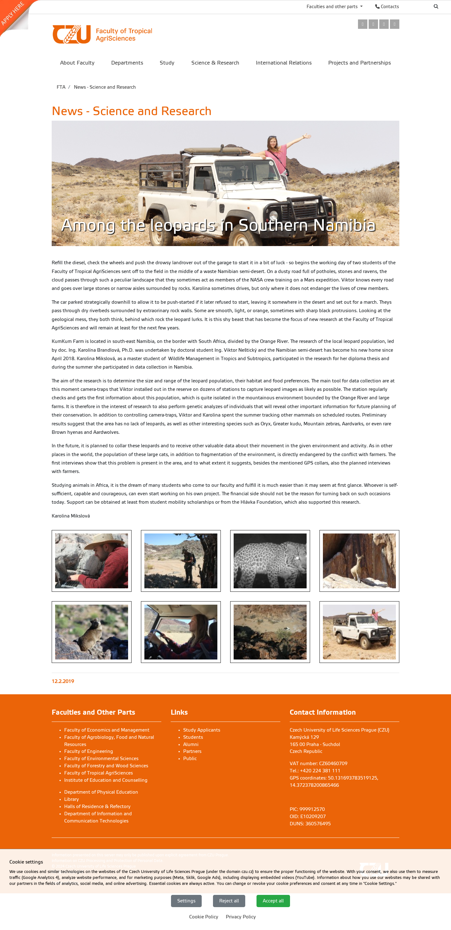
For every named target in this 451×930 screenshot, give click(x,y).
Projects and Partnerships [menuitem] (359, 63)
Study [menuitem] (167, 63)
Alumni (191, 744)
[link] (23, 18)
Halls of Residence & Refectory (97, 806)
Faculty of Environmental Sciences (101, 758)
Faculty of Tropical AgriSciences (98, 772)
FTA (61, 87)
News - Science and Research (104, 87)
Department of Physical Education (101, 792)
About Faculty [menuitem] (77, 63)
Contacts (387, 6)
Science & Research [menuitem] (215, 63)
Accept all (273, 900)
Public (190, 758)
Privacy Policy (241, 916)
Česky (415, 6)
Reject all (229, 900)
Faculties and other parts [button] (333, 6)
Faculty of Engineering (88, 751)
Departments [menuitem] (127, 63)
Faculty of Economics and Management (106, 730)
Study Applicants (201, 730)
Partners (192, 751)
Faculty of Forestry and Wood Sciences (106, 765)
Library (71, 799)
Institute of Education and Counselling (106, 780)
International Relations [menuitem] (284, 63)
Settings (186, 900)
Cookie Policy (203, 916)
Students (193, 737)
